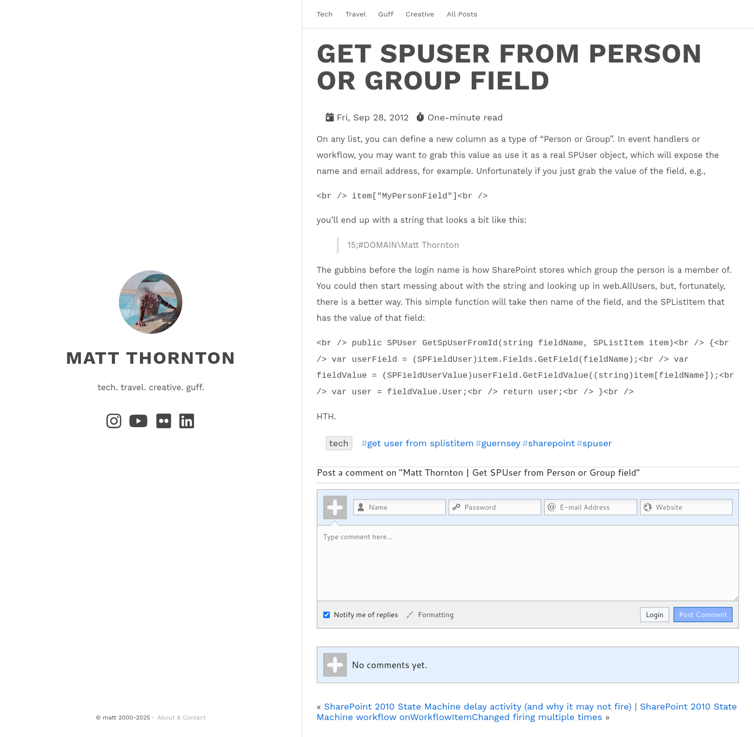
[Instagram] (115, 424)
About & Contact (181, 717)
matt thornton (151, 357)
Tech (325, 14)
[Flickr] (165, 424)
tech (339, 442)
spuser (597, 442)
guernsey (500, 442)
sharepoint (551, 442)
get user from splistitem (420, 442)
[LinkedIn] (187, 424)
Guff (385, 14)
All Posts (462, 14)
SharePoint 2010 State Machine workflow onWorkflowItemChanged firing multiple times (527, 711)
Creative (420, 14)
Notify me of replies (360, 614)
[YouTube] (140, 424)
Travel (355, 14)
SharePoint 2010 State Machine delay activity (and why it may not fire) (478, 706)
